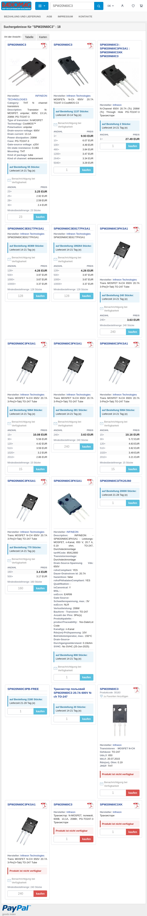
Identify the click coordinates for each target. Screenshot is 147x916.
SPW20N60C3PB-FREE (23, 688)
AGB (49, 16)
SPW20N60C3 (16, 44)
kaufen (40, 216)
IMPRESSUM (65, 16)
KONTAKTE (85, 16)
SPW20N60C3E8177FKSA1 (25, 228)
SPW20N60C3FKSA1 (114, 228)
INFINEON (72, 531)
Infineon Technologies (79, 95)
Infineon (117, 104)
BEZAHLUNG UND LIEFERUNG (22, 16)
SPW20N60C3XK (111, 804)
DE (111, 5)
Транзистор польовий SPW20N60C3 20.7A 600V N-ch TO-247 (73, 692)
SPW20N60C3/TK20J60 (115, 480)
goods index (9, 914)
